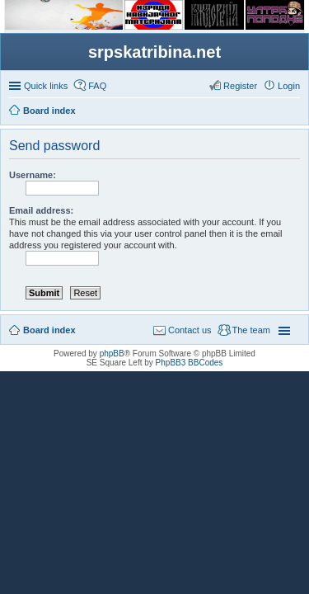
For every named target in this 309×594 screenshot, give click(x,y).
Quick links (46, 86)
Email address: (41, 210)
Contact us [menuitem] (190, 330)
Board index (49, 330)
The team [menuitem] (251, 330)
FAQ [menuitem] (97, 86)
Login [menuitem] (289, 86)
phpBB (112, 353)
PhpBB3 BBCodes (189, 362)
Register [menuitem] (240, 86)
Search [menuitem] (293, 112)
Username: (32, 175)
